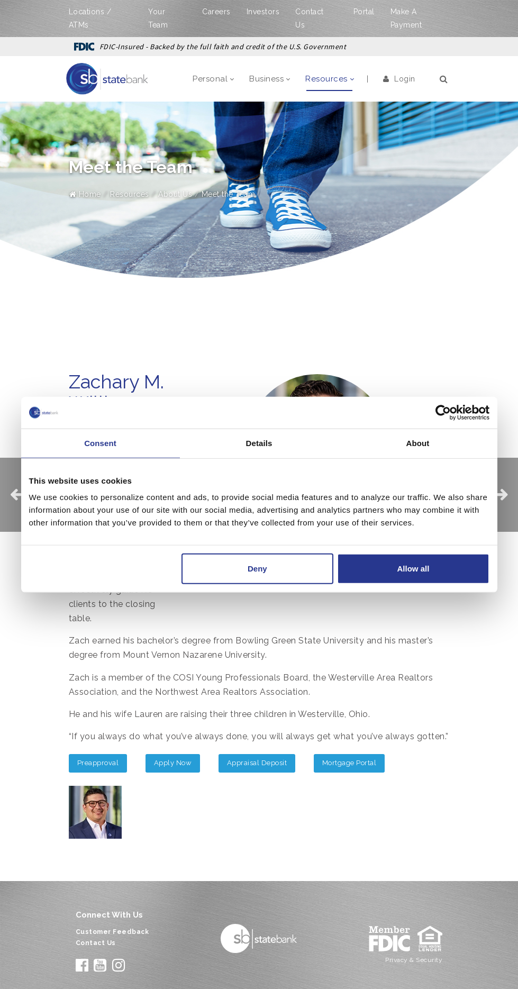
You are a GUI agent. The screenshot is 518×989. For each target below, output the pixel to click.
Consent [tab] (100, 442)
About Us (175, 194)
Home (85, 194)
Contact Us (96, 943)
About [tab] (418, 442)
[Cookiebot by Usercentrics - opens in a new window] (443, 412)
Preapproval (98, 763)
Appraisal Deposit (257, 763)
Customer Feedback (112, 932)
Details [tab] (259, 442)
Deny (257, 568)
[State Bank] (107, 78)
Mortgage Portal (349, 763)
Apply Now (173, 763)
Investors (263, 11)
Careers (216, 11)
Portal (364, 11)
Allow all (413, 568)
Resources (129, 194)
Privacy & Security (413, 960)
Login (399, 79)
